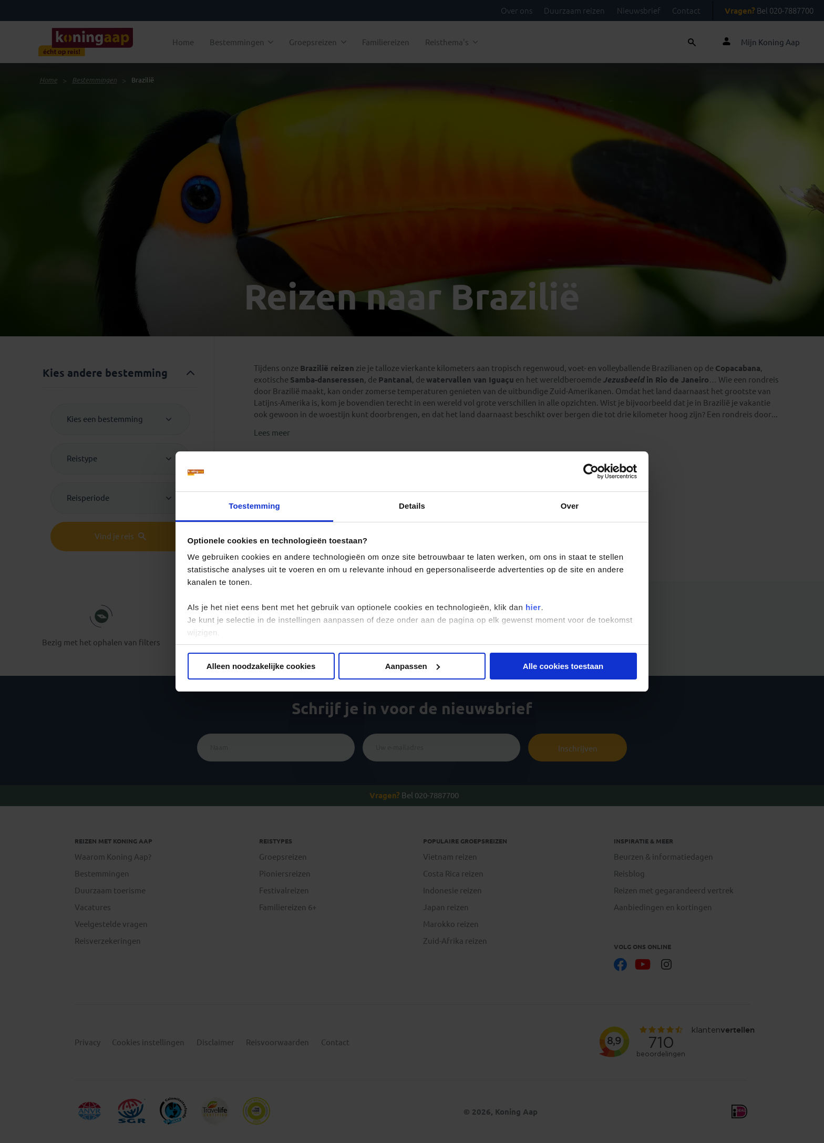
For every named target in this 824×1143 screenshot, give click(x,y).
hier (533, 607)
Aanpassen (412, 666)
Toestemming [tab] (254, 505)
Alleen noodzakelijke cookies (261, 666)
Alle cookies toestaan (563, 666)
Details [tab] (412, 505)
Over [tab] (570, 505)
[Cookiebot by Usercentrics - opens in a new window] (591, 471)
